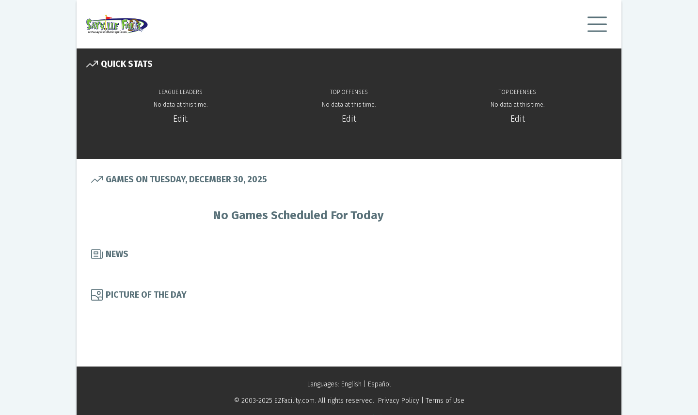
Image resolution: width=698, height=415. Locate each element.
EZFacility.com (294, 401)
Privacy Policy (398, 401)
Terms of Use (445, 401)
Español (379, 384)
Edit (180, 118)
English (351, 384)
